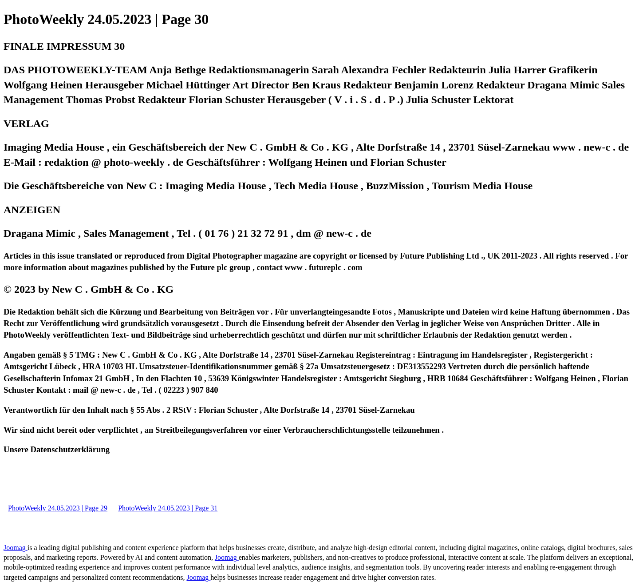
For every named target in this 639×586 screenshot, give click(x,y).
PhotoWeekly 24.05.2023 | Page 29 (57, 508)
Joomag (16, 547)
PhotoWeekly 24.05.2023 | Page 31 (167, 508)
